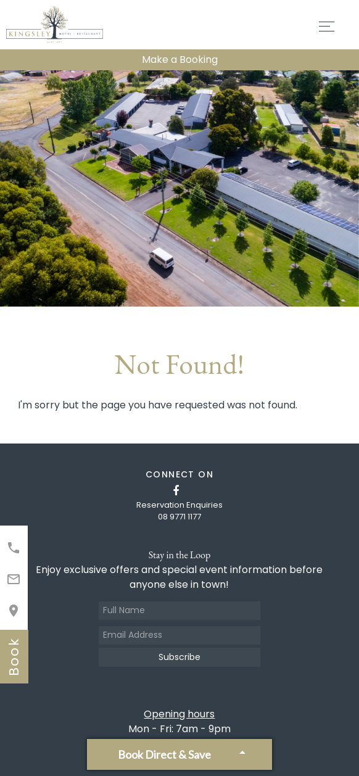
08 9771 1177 (179, 516)
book (13, 656)
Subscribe (179, 657)
